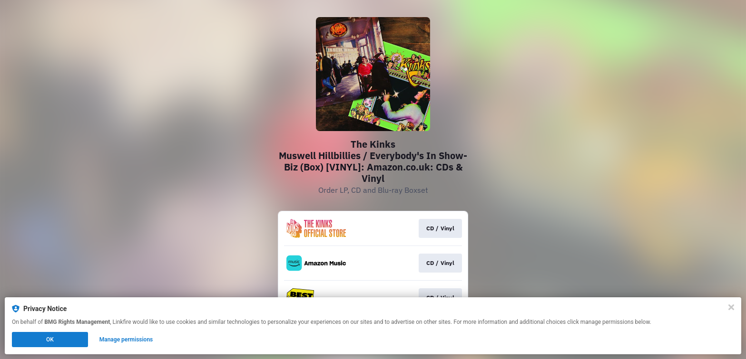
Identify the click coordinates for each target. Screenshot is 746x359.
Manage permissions (126, 339)
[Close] (731, 307)
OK (50, 339)
